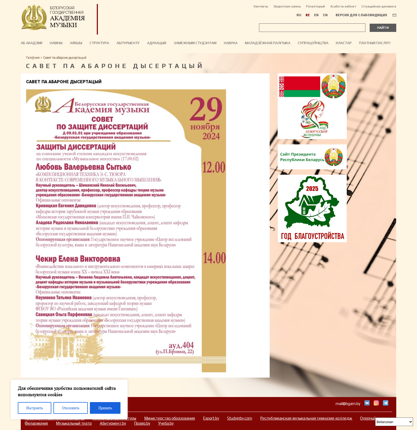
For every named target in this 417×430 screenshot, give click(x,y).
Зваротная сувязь (287, 6)
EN (316, 15)
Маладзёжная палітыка (267, 43)
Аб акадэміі (31, 43)
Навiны (56, 43)
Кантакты (261, 6)
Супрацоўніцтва (313, 43)
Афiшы (76, 43)
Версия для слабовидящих (361, 15)
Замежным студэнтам (195, 43)
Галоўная (33, 58)
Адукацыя (156, 43)
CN (325, 15)
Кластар (344, 43)
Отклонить (70, 408)
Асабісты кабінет (343, 6)
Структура (99, 43)
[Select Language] (394, 422)
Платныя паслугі (374, 43)
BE (308, 15)
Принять (105, 408)
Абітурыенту (128, 43)
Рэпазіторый (315, 6)
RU (299, 15)
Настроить (34, 408)
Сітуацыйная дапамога (378, 6)
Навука (230, 43)
